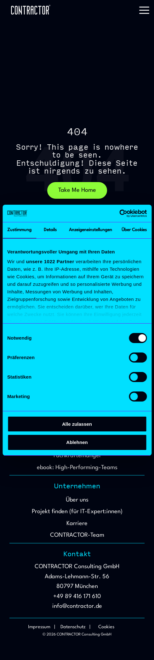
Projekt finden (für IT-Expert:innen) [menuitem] (77, 511)
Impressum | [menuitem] (41, 627)
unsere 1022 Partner (50, 261)
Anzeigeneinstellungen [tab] (90, 230)
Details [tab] (50, 230)
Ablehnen (77, 442)
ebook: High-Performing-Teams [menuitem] (77, 467)
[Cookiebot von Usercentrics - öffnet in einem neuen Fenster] (119, 213)
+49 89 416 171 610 (77, 596)
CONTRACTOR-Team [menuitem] (77, 535)
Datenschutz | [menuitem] (75, 627)
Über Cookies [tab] (134, 230)
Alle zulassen (77, 424)
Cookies (106, 627)
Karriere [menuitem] (77, 523)
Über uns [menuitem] (77, 500)
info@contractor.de (77, 606)
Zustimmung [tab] (19, 230)
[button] (144, 10)
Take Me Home (77, 190)
